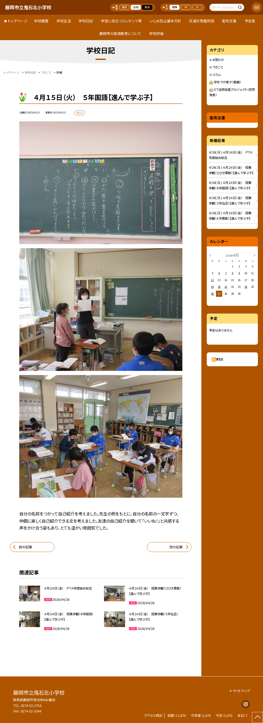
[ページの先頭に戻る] (257, 717)
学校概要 (41, 20)
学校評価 (156, 33)
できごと (217, 67)
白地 (135, 7)
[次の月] (254, 255)
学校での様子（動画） (225, 82)
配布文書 (229, 20)
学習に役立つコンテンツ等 (121, 20)
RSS (219, 359)
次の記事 (176, 547)
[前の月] (210, 255)
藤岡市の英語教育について (120, 33)
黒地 (147, 7)
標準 (174, 7)
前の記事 (25, 547)
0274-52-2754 (31, 705)
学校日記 (86, 20)
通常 (124, 7)
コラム (216, 74)
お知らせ (218, 59)
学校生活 (64, 20)
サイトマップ (241, 690)
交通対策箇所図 (201, 20)
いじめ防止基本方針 (165, 20)
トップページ (17, 20)
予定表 (250, 20)
